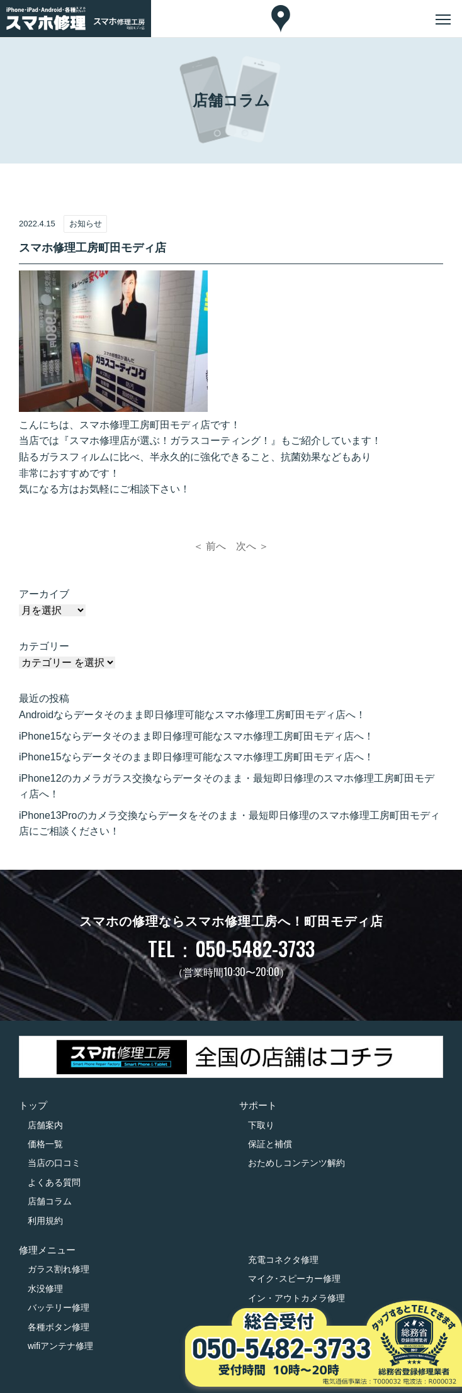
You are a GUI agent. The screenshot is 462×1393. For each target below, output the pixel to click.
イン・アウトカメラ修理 (296, 1298)
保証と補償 (270, 1144)
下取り (261, 1125)
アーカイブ (44, 594)
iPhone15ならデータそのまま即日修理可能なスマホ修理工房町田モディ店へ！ (196, 736)
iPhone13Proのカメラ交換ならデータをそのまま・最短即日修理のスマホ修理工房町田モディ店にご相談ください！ (229, 823)
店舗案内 (45, 1125)
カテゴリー (44, 646)
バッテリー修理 (58, 1307)
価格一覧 (45, 1144)
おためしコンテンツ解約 (296, 1163)
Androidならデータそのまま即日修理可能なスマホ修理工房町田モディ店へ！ (192, 714)
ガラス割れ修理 (58, 1269)
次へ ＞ (252, 546)
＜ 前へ (209, 546)
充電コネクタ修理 (283, 1260)
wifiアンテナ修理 (60, 1346)
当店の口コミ (54, 1163)
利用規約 (45, 1221)
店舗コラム (50, 1201)
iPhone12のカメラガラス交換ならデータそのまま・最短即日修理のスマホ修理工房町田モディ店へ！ (226, 786)
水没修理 (45, 1289)
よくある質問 (54, 1182)
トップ (33, 1105)
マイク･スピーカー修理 (294, 1279)
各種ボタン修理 (58, 1327)
